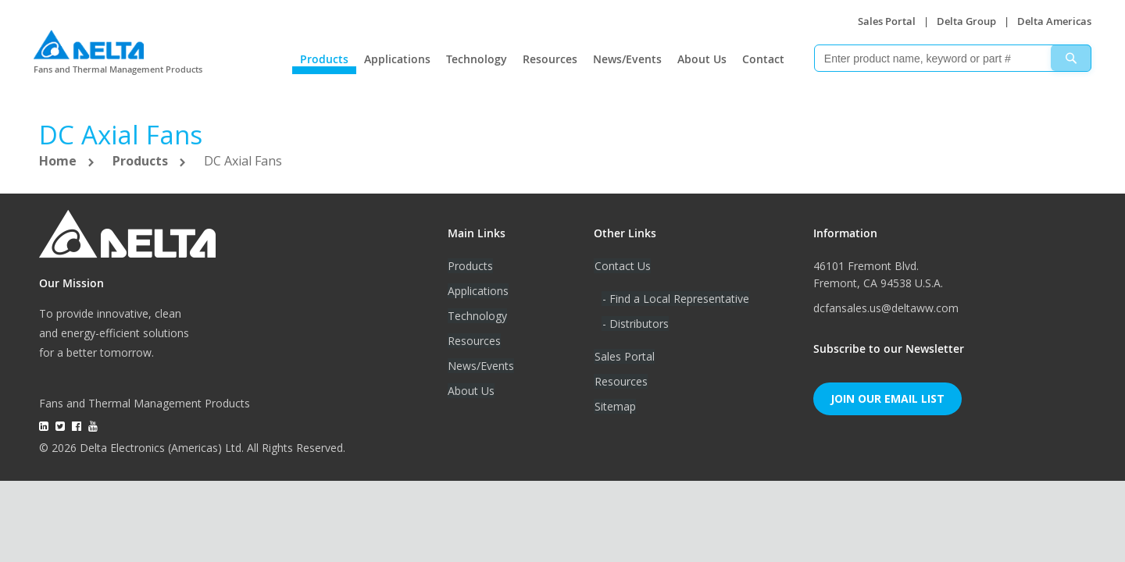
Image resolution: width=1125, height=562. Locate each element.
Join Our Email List (887, 398)
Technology (476, 59)
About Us (702, 59)
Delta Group (966, 21)
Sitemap (614, 406)
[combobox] (952, 58)
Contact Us (622, 265)
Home (59, 160)
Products (324, 59)
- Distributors (635, 323)
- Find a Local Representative (675, 298)
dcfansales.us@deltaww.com (886, 308)
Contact (763, 59)
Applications (397, 59)
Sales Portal (887, 21)
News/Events (627, 59)
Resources (550, 59)
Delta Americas (1054, 21)
